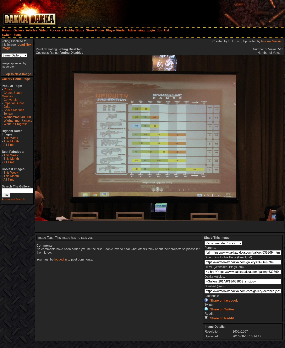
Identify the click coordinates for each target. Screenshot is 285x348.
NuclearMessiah (272, 41)
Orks (7, 106)
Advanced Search (13, 199)
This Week (10, 138)
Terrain (8, 113)
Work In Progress (15, 124)
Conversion (11, 99)
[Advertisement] (233, 12)
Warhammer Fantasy (18, 120)
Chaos (8, 89)
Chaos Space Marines (12, 94)
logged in (60, 259)
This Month (11, 141)
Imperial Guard (14, 103)
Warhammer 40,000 (17, 117)
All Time (8, 144)
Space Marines (14, 110)
